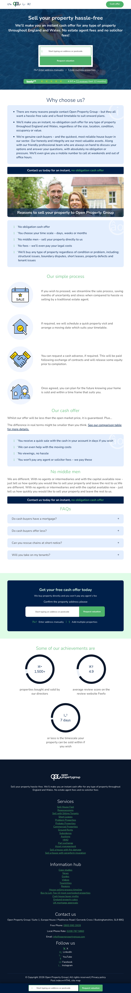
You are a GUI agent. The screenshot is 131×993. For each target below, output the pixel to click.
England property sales (65, 899)
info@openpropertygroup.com (69, 936)
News (65, 873)
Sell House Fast (65, 807)
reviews (82, 81)
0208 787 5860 (75, 931)
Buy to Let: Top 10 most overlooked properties (65, 893)
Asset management (65, 846)
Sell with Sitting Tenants (65, 813)
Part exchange (65, 843)
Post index (56, 980)
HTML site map (72, 980)
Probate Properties (65, 823)
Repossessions (65, 810)
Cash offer (115, 3)
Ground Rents (65, 830)
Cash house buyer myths (65, 896)
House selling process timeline (65, 889)
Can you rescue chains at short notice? (65, 543)
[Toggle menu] (8, 4)
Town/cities (66, 883)
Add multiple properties (81, 70)
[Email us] (29, 4)
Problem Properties (65, 820)
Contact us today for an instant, (65, 170)
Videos (65, 879)
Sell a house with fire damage (65, 849)
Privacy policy (98, 977)
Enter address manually (49, 70)
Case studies (65, 870)
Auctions (65, 836)
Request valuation (65, 60)
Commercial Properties (65, 826)
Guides (65, 876)
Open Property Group (56, 977)
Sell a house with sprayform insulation (65, 853)
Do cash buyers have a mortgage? (65, 518)
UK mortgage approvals (65, 902)
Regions (65, 886)
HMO (65, 840)
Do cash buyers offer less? (65, 530)
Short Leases (65, 816)
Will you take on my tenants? (65, 555)
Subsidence (65, 833)
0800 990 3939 (72, 925)
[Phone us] (23, 4)
